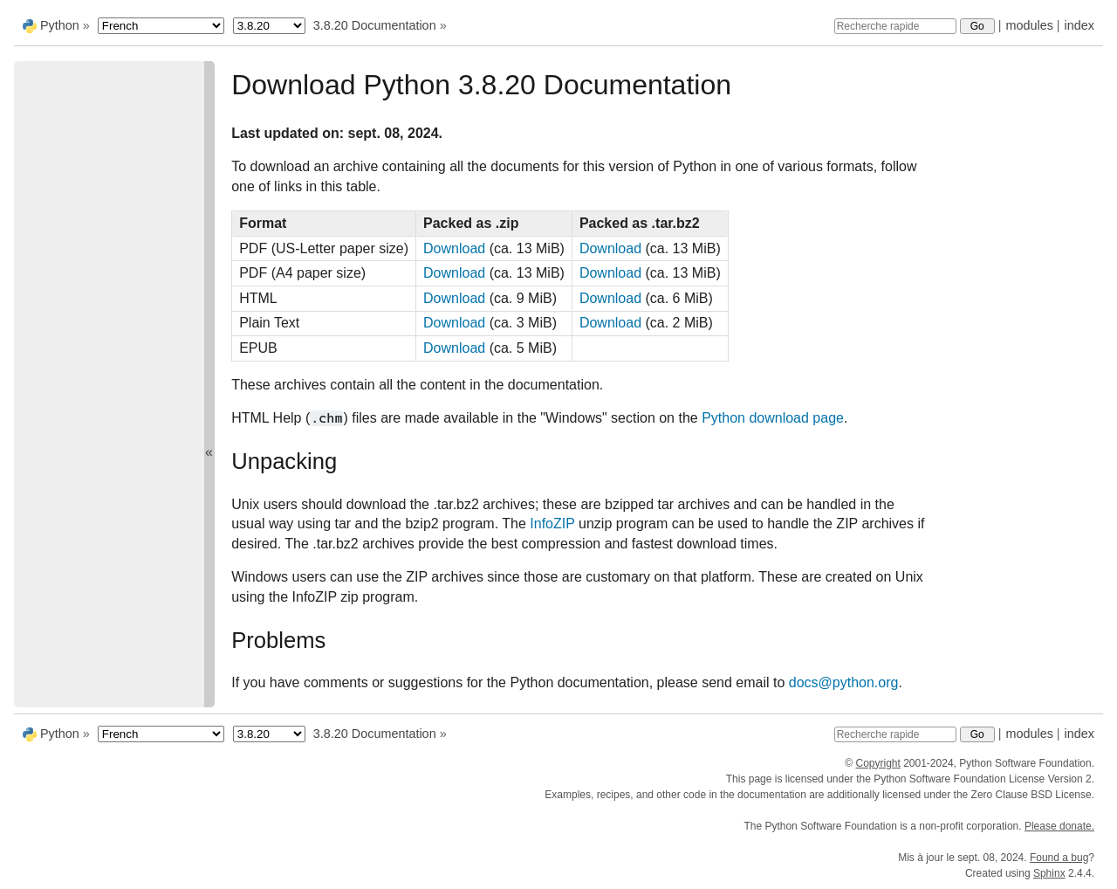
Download (454, 248)
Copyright (877, 763)
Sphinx (1049, 873)
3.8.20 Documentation (374, 25)
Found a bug (1059, 857)
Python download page (773, 417)
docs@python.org (844, 682)
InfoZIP (552, 523)
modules (1028, 25)
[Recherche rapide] (895, 26)
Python (59, 25)
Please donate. (1059, 826)
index (1079, 25)
